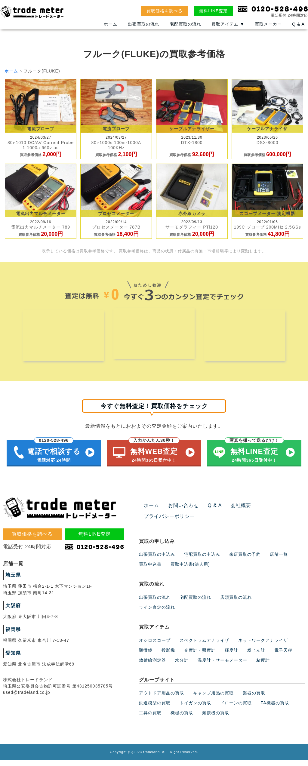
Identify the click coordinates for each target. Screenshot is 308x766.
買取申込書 (150, 570)
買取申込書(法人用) (190, 570)
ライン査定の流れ (157, 613)
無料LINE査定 (213, 10)
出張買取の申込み (157, 560)
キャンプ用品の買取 (213, 698)
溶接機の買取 (215, 718)
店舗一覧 (279, 560)
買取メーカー (268, 28)
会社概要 (233, 511)
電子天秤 (283, 655)
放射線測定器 (152, 665)
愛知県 (12, 658)
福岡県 (12, 634)
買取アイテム (228, 28)
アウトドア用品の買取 (161, 698)
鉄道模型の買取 (155, 708)
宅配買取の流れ (185, 28)
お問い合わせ (179, 511)
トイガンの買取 (195, 708)
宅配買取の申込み (202, 560)
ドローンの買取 (236, 708)
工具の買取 (150, 718)
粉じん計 (256, 655)
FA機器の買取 (275, 708)
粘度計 (263, 665)
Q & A (298, 28)
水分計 (182, 665)
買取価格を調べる (164, 10)
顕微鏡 (145, 655)
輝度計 (231, 655)
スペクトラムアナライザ (204, 645)
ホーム (110, 28)
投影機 (168, 655)
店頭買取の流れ (236, 603)
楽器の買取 (254, 698)
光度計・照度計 (200, 655)
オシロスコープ (155, 645)
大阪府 (12, 611)
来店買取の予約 (245, 560)
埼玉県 (12, 580)
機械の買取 (182, 718)
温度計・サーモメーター (222, 665)
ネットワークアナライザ (263, 645)
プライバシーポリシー (166, 522)
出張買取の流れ (143, 28)
